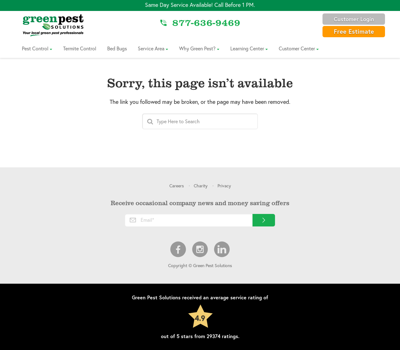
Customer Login (354, 19)
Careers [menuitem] (176, 186)
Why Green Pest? (197, 48)
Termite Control (79, 48)
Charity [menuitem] (201, 186)
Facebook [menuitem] (178, 249)
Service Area (151, 48)
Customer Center (297, 48)
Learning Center (247, 48)
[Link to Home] (53, 25)
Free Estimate (354, 31)
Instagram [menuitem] (200, 249)
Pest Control (35, 48)
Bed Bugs (117, 48)
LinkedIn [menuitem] (222, 249)
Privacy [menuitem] (224, 186)
